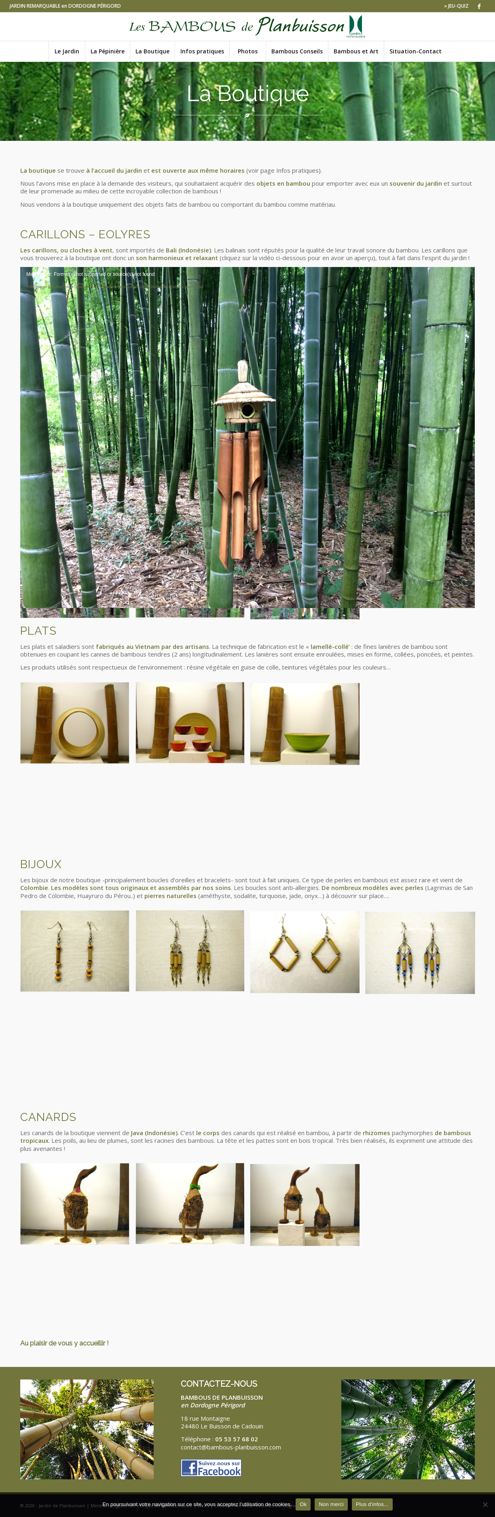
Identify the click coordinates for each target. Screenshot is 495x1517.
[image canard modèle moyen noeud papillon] (193, 1208)
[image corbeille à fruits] (77, 727)
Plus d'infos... (372, 1504)
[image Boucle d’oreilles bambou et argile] (77, 955)
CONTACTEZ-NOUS (219, 1384)
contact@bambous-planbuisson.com (231, 1447)
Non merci (331, 1504)
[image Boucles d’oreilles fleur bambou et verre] (193, 955)
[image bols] (193, 727)
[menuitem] (454, 6)
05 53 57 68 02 (236, 1439)
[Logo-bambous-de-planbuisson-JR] (247, 27)
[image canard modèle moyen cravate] (77, 1208)
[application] (247, 395)
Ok (303, 1504)
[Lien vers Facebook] (479, 6)
